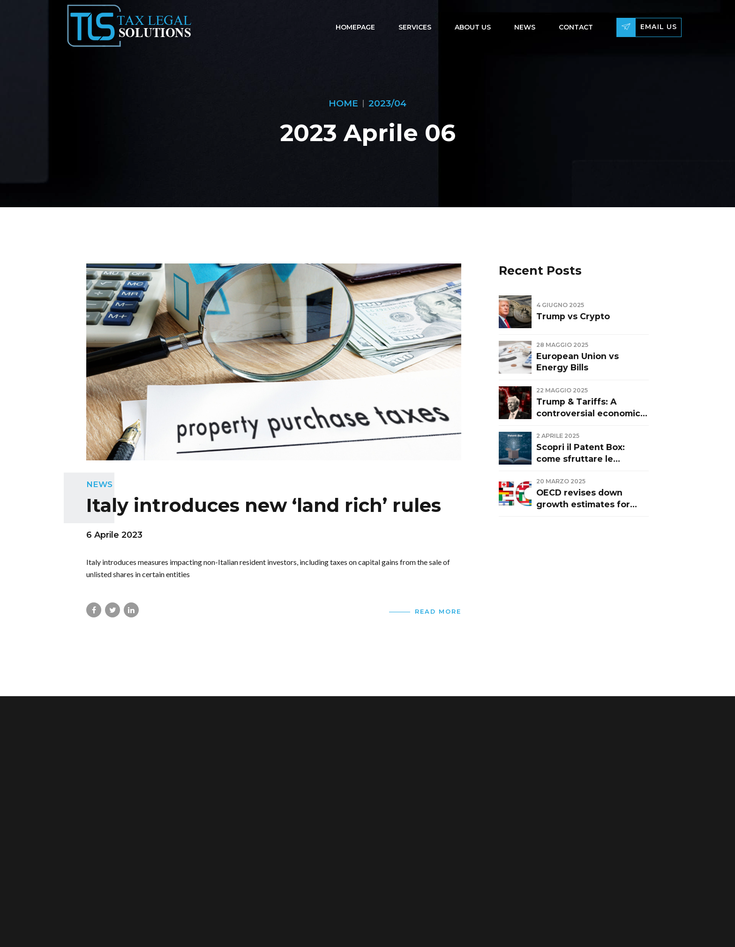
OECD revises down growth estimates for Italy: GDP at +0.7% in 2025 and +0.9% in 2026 (587, 499)
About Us (473, 27)
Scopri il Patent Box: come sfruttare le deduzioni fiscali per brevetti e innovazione (586, 453)
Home (343, 103)
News (524, 27)
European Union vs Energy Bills (577, 362)
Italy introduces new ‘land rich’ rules (263, 505)
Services (414, 27)
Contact (576, 27)
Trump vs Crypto (573, 316)
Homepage (355, 27)
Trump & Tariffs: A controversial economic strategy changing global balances (591, 408)
